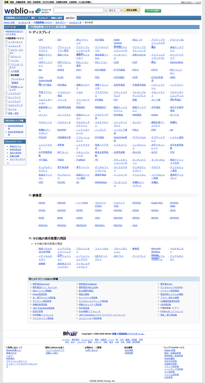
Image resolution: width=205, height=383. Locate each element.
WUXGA (118, 218)
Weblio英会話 (15, 149)
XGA (134, 225)
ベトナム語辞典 (171, 374)
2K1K (173, 210)
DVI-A (135, 70)
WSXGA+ (100, 225)
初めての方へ (187, 2)
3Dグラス (118, 256)
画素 (134, 99)
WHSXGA (81, 225)
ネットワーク (14, 97)
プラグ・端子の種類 (169, 297)
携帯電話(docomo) (41, 284)
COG (116, 62)
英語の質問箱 (15, 153)
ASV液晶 (99, 39)
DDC (153, 62)
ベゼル (79, 92)
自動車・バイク (107, 340)
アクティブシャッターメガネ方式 (83, 50)
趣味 (90, 342)
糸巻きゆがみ (139, 54)
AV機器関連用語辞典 (170, 301)
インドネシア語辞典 (173, 369)
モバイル (12, 109)
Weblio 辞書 (9, 22)
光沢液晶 (155, 107)
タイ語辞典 (169, 372)
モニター (136, 122)
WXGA (135, 218)
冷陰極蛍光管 (64, 137)
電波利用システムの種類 (171, 294)
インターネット (15, 42)
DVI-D (154, 70)
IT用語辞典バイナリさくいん (130, 334)
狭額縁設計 (100, 107)
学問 (141, 340)
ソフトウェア (14, 93)
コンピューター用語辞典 (90, 318)
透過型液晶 (100, 174)
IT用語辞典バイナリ (43, 22)
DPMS (60, 70)
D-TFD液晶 (119, 70)
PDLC (135, 130)
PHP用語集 (84, 308)
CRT (41, 39)
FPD (78, 77)
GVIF (135, 77)
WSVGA (118, 225)
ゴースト (43, 114)
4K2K (41, 218)
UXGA (79, 218)
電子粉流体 (63, 167)
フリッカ (61, 99)
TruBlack (80, 159)
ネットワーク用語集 (88, 297)
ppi (171, 130)
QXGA (98, 210)
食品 (111, 342)
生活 (73, 342)
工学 (122, 340)
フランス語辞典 (171, 366)
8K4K (60, 218)
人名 (117, 342)
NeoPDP (61, 130)
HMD (172, 77)
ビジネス (66, 340)
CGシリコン (101, 62)
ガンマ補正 (175, 99)
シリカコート (120, 145)
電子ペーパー (83, 167)
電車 (97, 340)
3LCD (154, 152)
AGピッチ (137, 39)
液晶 (153, 47)
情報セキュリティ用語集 (90, 304)
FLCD (60, 77)
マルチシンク (45, 122)
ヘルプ (198, 2)
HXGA (42, 203)
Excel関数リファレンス (90, 311)
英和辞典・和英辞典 (173, 356)
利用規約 (10, 358)
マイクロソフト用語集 (43, 318)
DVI (59, 39)
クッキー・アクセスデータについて (21, 365)
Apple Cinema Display (118, 42)
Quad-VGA (157, 203)
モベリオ (174, 114)
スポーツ (98, 342)
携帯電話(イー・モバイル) (45, 287)
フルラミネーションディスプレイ (177, 95)
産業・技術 (13, 113)
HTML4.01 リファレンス (171, 311)
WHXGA (61, 225)
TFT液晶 (43, 159)
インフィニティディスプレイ (158, 57)
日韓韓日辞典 (61, 2)
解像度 (135, 248)
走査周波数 (119, 152)
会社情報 (129, 350)
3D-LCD (136, 152)
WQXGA (174, 218)
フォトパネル (101, 248)
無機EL (173, 122)
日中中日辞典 (48, 2)
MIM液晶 (136, 114)
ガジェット (16, 56)
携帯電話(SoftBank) (88, 284)
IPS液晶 (99, 99)
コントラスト (64, 114)
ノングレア (100, 130)
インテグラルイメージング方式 (64, 251)
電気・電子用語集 (168, 315)
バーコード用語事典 (169, 291)
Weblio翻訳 (169, 358)
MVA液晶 (118, 114)
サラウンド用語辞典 (42, 301)
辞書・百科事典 (133, 342)
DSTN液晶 (100, 70)
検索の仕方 (11, 353)
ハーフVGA (82, 203)
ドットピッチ (120, 174)
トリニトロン (139, 174)
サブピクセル (139, 137)
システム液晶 (177, 137)
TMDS (60, 159)
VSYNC (61, 182)
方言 (123, 342)
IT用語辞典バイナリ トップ (16, 18)
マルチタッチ (64, 122)
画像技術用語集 (40, 304)
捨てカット (63, 152)
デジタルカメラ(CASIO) (171, 287)
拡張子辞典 (38, 311)
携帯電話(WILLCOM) (88, 287)
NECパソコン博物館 (42, 291)
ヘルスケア (81, 342)
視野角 (60, 145)
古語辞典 (73, 2)
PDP (153, 130)
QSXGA (61, 210)
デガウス (155, 167)
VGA (97, 218)
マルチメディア (15, 105)
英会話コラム (15, 146)
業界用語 (75, 340)
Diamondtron (176, 62)
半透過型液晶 (139, 85)
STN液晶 (99, 137)
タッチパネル (158, 159)
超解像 (42, 263)
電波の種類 (84, 294)
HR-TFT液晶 (45, 85)
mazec (154, 114)
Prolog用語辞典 (40, 294)
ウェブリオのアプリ (55, 350)
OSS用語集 (165, 304)
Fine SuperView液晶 (45, 80)
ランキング (43, 18)
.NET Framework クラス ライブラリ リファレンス (102, 315)
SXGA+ (155, 210)
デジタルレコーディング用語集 (93, 301)
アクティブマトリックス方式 (158, 42)
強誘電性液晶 (64, 107)
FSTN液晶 (119, 77)
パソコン (15, 60)
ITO (116, 99)
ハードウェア (14, 101)
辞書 (6, 2)
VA (77, 182)
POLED (42, 137)
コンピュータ (24, 22)
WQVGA (43, 225)
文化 (67, 342)
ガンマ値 (155, 99)
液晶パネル (63, 54)
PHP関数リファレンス (43, 315)
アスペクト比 (177, 39)
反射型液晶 (119, 85)
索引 (33, 18)
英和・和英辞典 (34, 2)
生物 (105, 342)
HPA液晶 (62, 85)
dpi (40, 70)
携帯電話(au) (166, 284)
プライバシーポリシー (16, 361)
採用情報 (129, 353)
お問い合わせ (91, 350)
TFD (172, 152)
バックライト (177, 85)
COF (134, 62)
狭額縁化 (80, 107)
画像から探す (56, 18)
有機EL (155, 182)
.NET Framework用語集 (44, 308)
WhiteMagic (101, 182)
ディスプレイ (139, 256)
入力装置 (15, 71)
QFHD (79, 210)
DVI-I (79, 70)
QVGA (42, 210)
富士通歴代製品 (86, 291)
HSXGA (61, 203)
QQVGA (136, 203)
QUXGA (118, 210)
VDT (41, 182)
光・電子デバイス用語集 (44, 297)
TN (96, 159)
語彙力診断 (14, 156)
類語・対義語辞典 (17, 2)
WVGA (154, 218)
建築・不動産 (131, 340)
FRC (97, 77)
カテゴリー (70, 18)
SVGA (135, 210)
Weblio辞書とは (13, 350)
